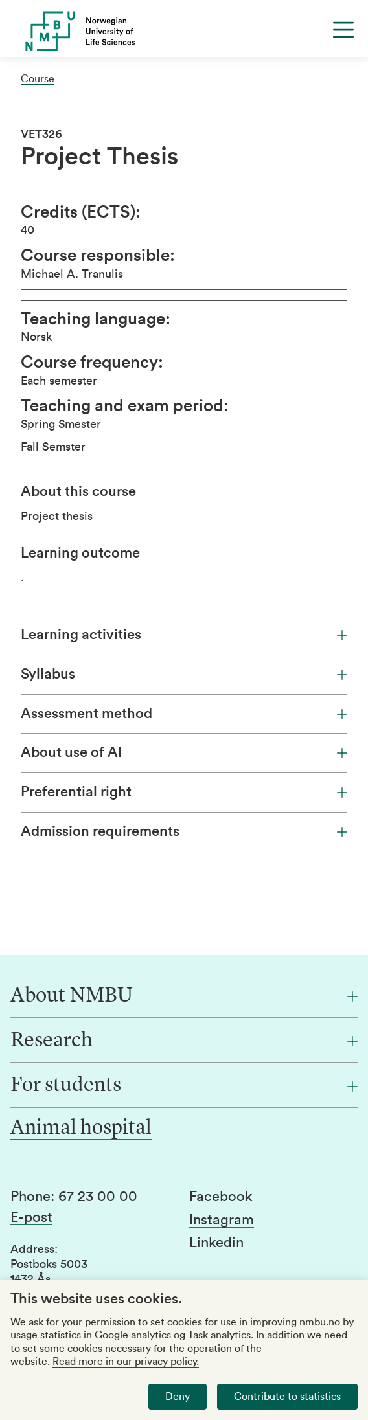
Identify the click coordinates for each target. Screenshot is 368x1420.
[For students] (184, 1086)
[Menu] (343, 30)
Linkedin (216, 1242)
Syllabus (184, 674)
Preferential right (184, 792)
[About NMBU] (184, 996)
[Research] (184, 1041)
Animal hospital (81, 1128)
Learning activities (184, 634)
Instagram (221, 1220)
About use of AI (184, 752)
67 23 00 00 (97, 1196)
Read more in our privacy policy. (125, 1362)
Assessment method (184, 713)
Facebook (221, 1196)
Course (37, 79)
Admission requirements (184, 831)
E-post (31, 1217)
